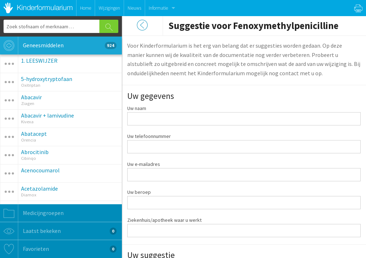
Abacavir (31, 97)
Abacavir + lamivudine (47, 115)
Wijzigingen (109, 8)
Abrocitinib (35, 152)
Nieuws (134, 8)
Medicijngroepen (32, 213)
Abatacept (34, 133)
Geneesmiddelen (58, 45)
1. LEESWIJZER (39, 60)
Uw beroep (139, 192)
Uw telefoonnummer (149, 136)
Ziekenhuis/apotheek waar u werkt (164, 220)
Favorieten (58, 249)
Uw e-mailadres (143, 164)
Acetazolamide (39, 188)
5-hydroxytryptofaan (46, 78)
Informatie (158, 8)
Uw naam (136, 108)
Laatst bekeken (58, 231)
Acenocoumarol (40, 170)
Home (85, 8)
